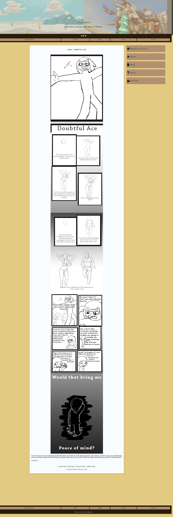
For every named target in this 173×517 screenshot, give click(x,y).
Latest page (62, 466)
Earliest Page (91, 466)
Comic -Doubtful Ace (76, 50)
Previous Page (80, 466)
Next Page (71, 466)
